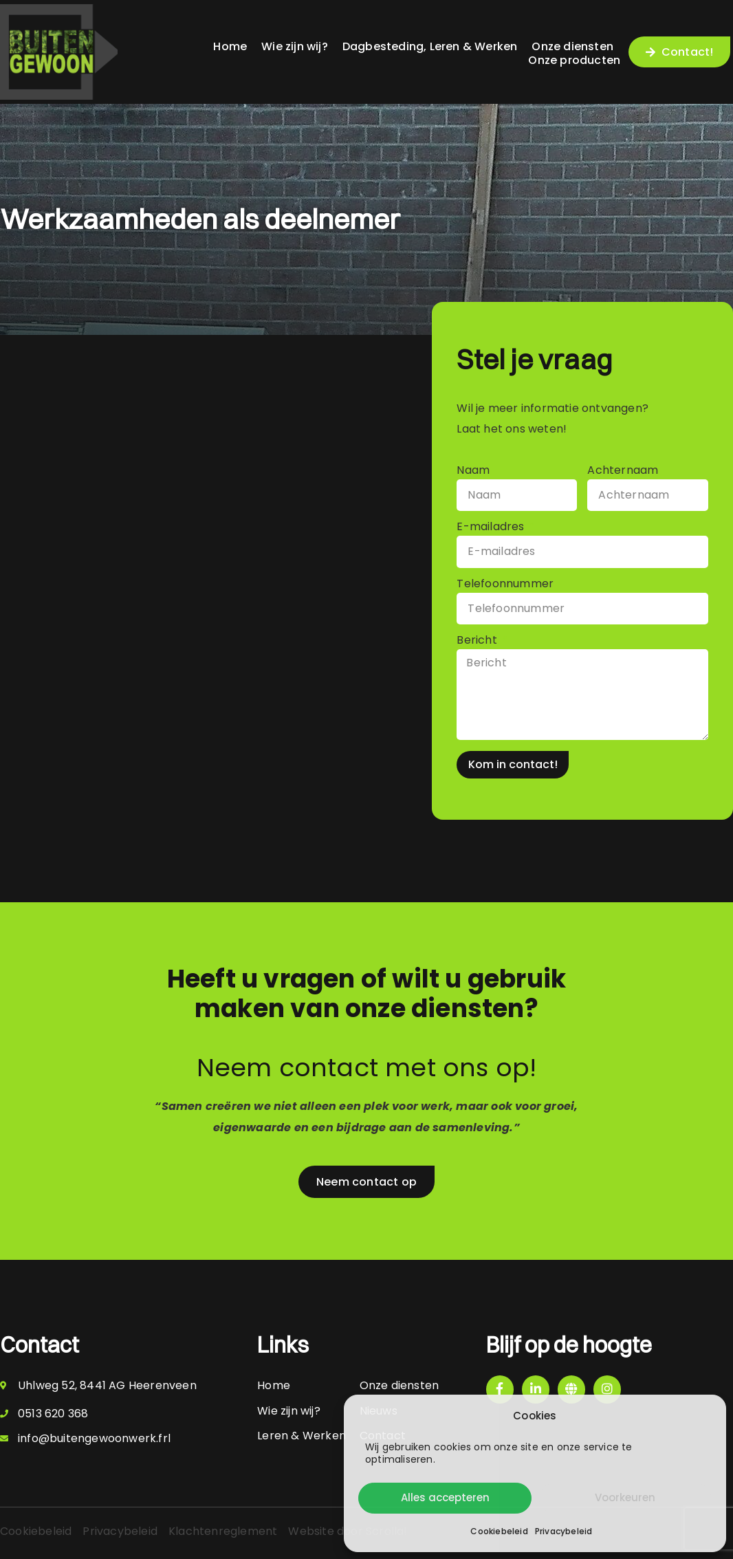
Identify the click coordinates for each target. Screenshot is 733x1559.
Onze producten (574, 60)
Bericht (478, 641)
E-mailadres (492, 527)
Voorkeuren (625, 1497)
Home (230, 46)
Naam (473, 471)
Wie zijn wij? (294, 46)
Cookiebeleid (498, 1531)
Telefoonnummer (505, 584)
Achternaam (622, 471)
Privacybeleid (564, 1531)
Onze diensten (572, 46)
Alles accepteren (445, 1497)
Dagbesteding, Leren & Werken (430, 46)
